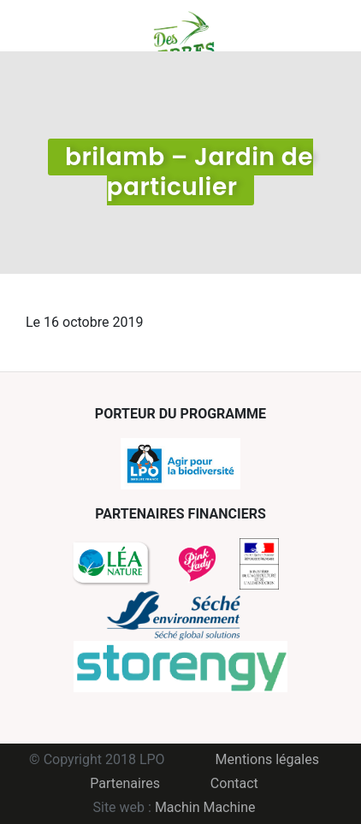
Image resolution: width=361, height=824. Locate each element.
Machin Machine (205, 807)
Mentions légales (267, 759)
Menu (38, 25)
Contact (234, 783)
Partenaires (125, 783)
